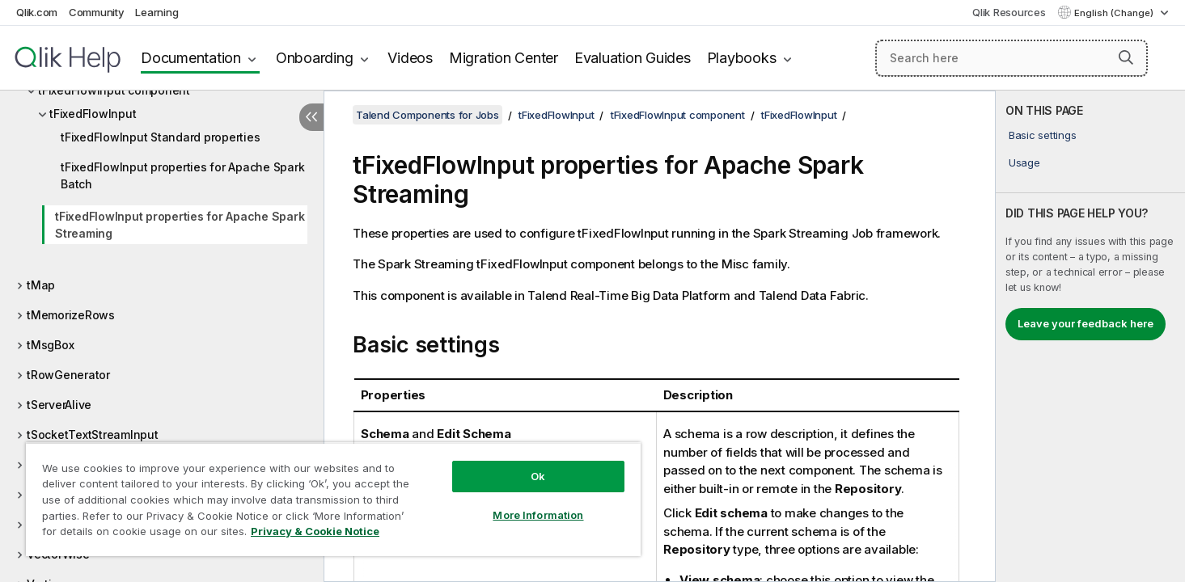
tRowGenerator (68, 375)
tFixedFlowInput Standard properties (160, 137)
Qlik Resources (1009, 12)
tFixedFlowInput (92, 113)
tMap (41, 285)
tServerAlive (59, 404)
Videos (410, 57)
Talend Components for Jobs (427, 114)
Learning (156, 12)
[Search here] (1011, 58)
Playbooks (742, 57)
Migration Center (503, 57)
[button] (1126, 57)
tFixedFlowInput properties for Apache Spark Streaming (179, 224)
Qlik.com (36, 12)
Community (97, 12)
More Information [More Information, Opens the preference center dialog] (538, 514)
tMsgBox (50, 345)
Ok (538, 476)
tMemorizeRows (71, 315)
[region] (333, 499)
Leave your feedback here (1085, 323)
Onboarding (314, 57)
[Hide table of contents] (311, 117)
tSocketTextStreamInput (93, 434)
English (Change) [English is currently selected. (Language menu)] (1115, 13)
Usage (1024, 162)
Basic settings (1043, 135)
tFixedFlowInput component (678, 114)
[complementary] (1090, 336)
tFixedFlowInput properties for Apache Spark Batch (182, 175)
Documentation (191, 57)
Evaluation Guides (632, 57)
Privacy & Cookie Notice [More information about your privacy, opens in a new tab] (315, 531)
